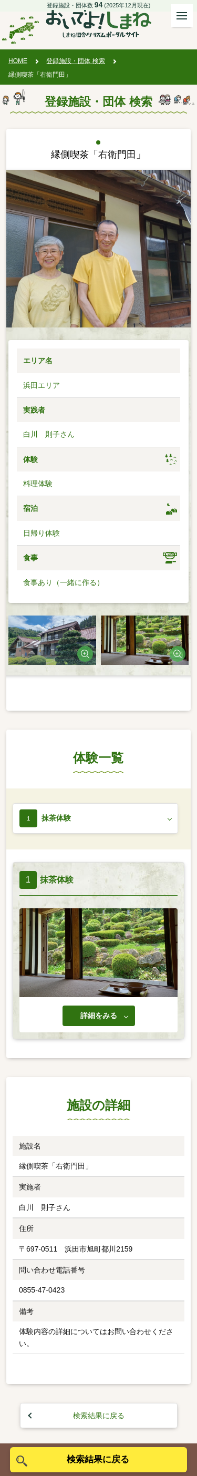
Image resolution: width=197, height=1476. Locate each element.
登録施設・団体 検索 (75, 61)
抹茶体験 (56, 818)
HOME (17, 61)
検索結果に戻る (99, 1415)
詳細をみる (98, 1015)
